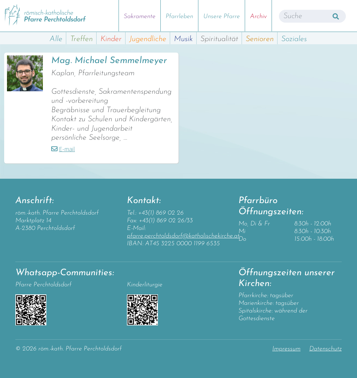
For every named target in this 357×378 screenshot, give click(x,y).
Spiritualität (219, 39)
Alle (56, 39)
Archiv (258, 16)
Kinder (111, 39)
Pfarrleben (179, 16)
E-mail (67, 149)
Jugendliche (147, 39)
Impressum (286, 349)
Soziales (294, 39)
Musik (183, 39)
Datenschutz (325, 349)
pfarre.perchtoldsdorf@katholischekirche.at (183, 236)
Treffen (81, 39)
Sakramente (139, 16)
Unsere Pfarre (221, 16)
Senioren (260, 39)
